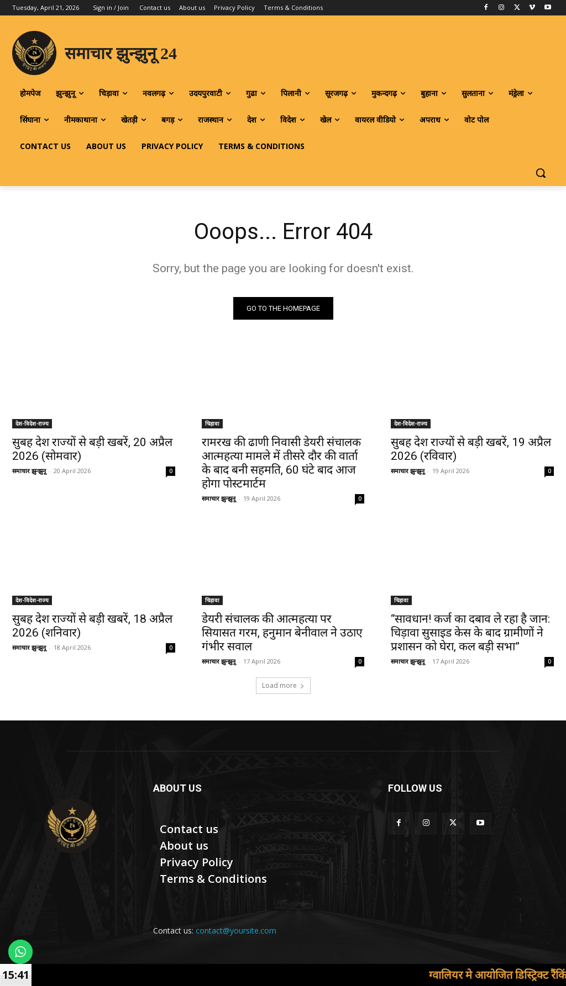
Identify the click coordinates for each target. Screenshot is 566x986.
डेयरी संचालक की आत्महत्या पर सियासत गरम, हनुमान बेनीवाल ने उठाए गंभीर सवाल (282, 632)
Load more (283, 685)
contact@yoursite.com (236, 930)
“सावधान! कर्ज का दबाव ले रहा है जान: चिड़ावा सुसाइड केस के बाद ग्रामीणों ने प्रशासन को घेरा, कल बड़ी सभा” (470, 632)
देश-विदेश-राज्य (32, 423)
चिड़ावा (212, 423)
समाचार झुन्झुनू (29, 471)
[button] (540, 173)
